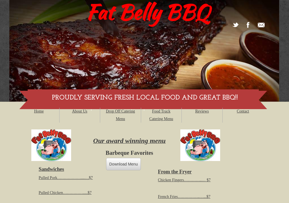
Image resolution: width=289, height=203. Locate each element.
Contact (243, 111)
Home (39, 111)
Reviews (202, 111)
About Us (79, 111)
